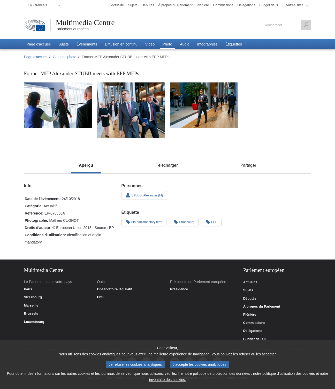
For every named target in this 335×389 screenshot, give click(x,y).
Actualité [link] (250, 282)
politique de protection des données (221, 373)
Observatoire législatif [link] (114, 289)
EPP (211, 221)
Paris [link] (28, 289)
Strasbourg (183, 221)
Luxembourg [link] (34, 322)
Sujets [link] (248, 290)
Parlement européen (72, 29)
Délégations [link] (252, 331)
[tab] (86, 165)
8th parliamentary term (144, 221)
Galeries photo (64, 57)
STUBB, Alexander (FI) (144, 195)
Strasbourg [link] (33, 297)
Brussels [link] (31, 313)
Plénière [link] (249, 314)
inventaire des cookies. (167, 380)
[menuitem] (43, 5)
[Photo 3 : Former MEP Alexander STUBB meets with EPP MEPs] (204, 105)
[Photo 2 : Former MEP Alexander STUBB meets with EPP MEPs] (131, 110)
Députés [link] (249, 298)
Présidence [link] (179, 289)
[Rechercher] (306, 25)
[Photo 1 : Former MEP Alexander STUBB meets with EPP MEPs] (58, 105)
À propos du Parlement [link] (261, 306)
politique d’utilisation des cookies (288, 373)
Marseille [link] (31, 305)
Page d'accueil (36, 57)
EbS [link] (100, 297)
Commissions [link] (254, 323)
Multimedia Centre (85, 22)
